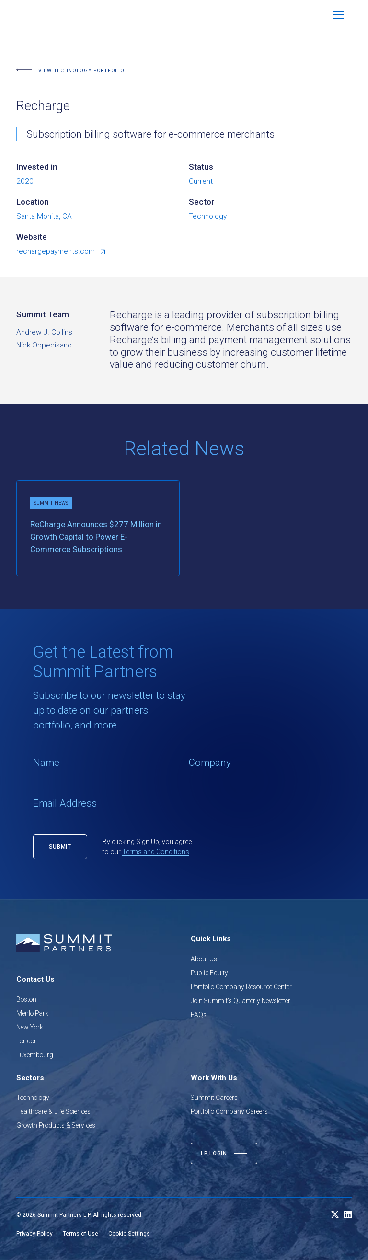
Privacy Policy (34, 1233)
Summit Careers (214, 1097)
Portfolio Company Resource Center (241, 987)
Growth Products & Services (55, 1125)
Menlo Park (32, 1013)
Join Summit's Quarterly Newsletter (240, 1001)
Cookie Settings (129, 1233)
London (27, 1041)
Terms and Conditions (155, 851)
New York (29, 1027)
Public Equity (209, 973)
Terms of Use (80, 1233)
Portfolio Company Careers (229, 1111)
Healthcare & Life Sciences (53, 1111)
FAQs (199, 1014)
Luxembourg (34, 1055)
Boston (26, 999)
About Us (204, 959)
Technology (32, 1097)
